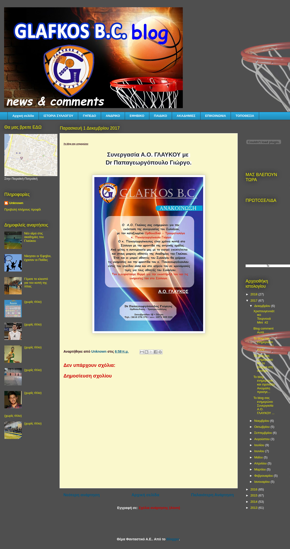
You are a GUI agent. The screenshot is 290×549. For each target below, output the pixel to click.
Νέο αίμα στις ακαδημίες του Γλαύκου (34, 237)
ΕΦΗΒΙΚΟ (137, 116)
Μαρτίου (260, 469)
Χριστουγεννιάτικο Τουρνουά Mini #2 (263, 316)
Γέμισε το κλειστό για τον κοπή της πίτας (36, 282)
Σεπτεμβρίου (263, 433)
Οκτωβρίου (262, 427)
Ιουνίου (259, 451)
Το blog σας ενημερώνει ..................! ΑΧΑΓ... (263, 344)
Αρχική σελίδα (23, 116)
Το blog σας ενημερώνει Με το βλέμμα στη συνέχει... (263, 363)
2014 (254, 501)
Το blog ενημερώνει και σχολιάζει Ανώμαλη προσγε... (264, 384)
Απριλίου (261, 463)
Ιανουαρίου (262, 481)
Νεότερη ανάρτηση (81, 495)
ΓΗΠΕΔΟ (89, 116)
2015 (254, 495)
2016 (254, 489)
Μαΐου (259, 457)
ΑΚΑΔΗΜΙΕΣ (186, 116)
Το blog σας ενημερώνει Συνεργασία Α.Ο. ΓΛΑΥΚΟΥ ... (263, 405)
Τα (268, 266)
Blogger (172, 539)
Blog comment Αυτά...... (263, 330)
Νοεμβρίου (262, 421)
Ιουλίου (259, 445)
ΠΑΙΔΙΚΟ (160, 116)
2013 (254, 507)
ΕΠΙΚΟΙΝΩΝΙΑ (215, 116)
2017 (254, 300)
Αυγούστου (262, 439)
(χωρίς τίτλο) (32, 302)
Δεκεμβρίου (262, 306)
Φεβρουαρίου (264, 475)
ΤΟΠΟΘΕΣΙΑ (245, 116)
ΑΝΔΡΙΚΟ (113, 116)
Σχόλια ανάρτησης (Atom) (159, 508)
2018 (254, 294)
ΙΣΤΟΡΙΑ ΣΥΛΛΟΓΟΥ (58, 116)
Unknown (16, 203)
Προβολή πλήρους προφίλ (22, 209)
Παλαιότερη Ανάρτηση (212, 495)
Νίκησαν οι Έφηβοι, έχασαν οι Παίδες (37, 258)
